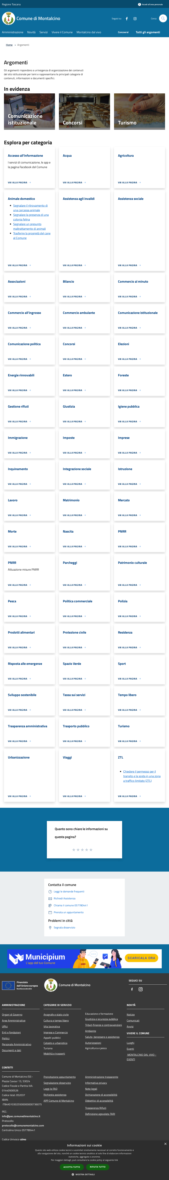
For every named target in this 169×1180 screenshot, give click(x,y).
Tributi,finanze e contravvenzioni (103, 1025)
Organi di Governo (12, 1015)
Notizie (131, 1015)
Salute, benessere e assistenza (102, 1037)
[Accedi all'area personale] (150, 4)
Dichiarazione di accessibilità (101, 1095)
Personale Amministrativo (16, 1044)
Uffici (5, 1026)
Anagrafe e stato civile (56, 1015)
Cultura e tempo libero (56, 1020)
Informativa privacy (96, 1083)
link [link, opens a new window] (116, 1160)
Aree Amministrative (13, 1020)
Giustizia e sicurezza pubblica (101, 1019)
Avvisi (130, 1026)
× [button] (165, 1144)
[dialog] (84, 1160)
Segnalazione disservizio (57, 1083)
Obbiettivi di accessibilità (99, 1101)
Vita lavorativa (52, 1026)
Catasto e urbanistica (55, 1043)
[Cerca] (163, 18)
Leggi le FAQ (50, 1089)
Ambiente (90, 1031)
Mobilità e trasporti (54, 1054)
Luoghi (130, 1043)
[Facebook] (125, 18)
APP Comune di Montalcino (59, 1101)
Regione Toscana (11, 4)
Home (9, 45)
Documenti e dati (11, 1050)
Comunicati (133, 1020)
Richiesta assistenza (55, 1095)
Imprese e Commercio (56, 1032)
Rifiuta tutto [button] (98, 1166)
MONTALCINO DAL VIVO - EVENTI (141, 1057)
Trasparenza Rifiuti (95, 1108)
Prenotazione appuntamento (60, 1077)
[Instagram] (133, 18)
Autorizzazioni (93, 1043)
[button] (84, 1174)
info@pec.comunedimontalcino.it (21, 1116)
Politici (6, 1038)
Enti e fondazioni (11, 1032)
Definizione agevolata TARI (100, 1114)
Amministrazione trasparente (101, 1077)
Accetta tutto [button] (72, 1167)
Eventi (130, 1049)
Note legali (91, 1089)
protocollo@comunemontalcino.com (23, 1125)
